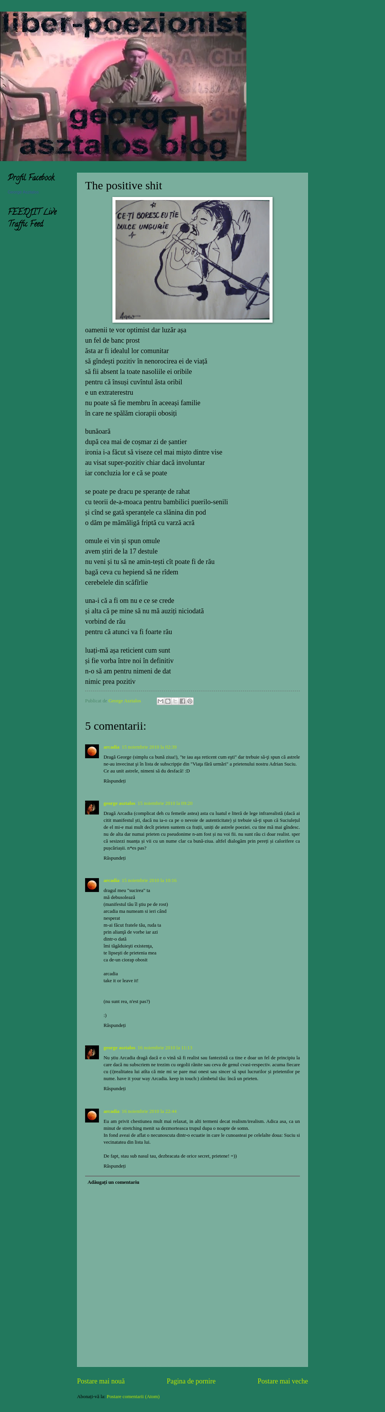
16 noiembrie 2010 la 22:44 (149, 1111)
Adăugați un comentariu (113, 1182)
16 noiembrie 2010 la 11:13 (165, 1047)
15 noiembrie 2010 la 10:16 (149, 880)
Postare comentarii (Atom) (133, 1396)
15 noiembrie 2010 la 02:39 (149, 747)
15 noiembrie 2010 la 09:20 (165, 803)
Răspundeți (115, 781)
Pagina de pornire (191, 1381)
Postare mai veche (283, 1381)
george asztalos (120, 803)
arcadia (111, 747)
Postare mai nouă (101, 1381)
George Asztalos (23, 192)
